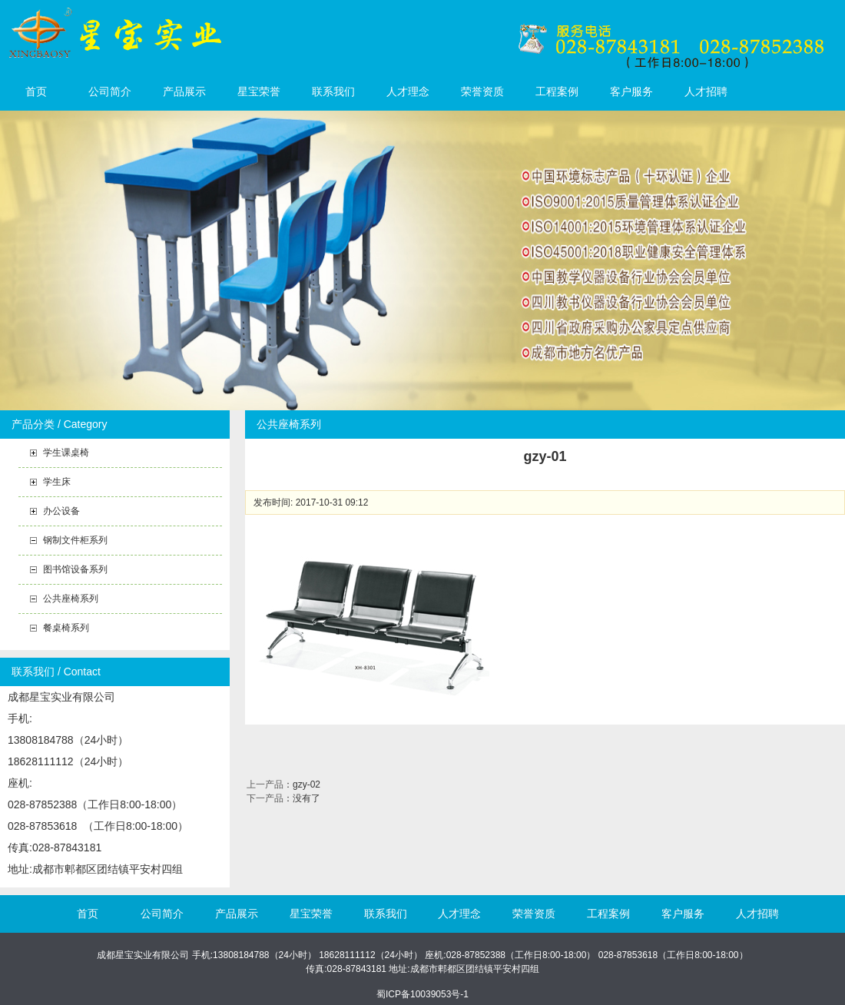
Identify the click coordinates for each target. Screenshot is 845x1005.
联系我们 (333, 91)
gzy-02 (306, 784)
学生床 (57, 481)
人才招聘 (705, 91)
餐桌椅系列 (66, 627)
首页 (36, 91)
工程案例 (556, 91)
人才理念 (407, 91)
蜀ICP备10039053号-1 (422, 994)
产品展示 (184, 91)
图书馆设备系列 (75, 569)
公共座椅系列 (70, 598)
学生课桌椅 (66, 452)
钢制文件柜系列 (75, 540)
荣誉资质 (482, 91)
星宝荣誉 (258, 91)
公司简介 (109, 91)
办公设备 (61, 511)
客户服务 (631, 91)
